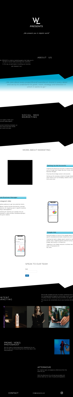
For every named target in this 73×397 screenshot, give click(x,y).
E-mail (26, 269)
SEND (27, 275)
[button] (5, 317)
